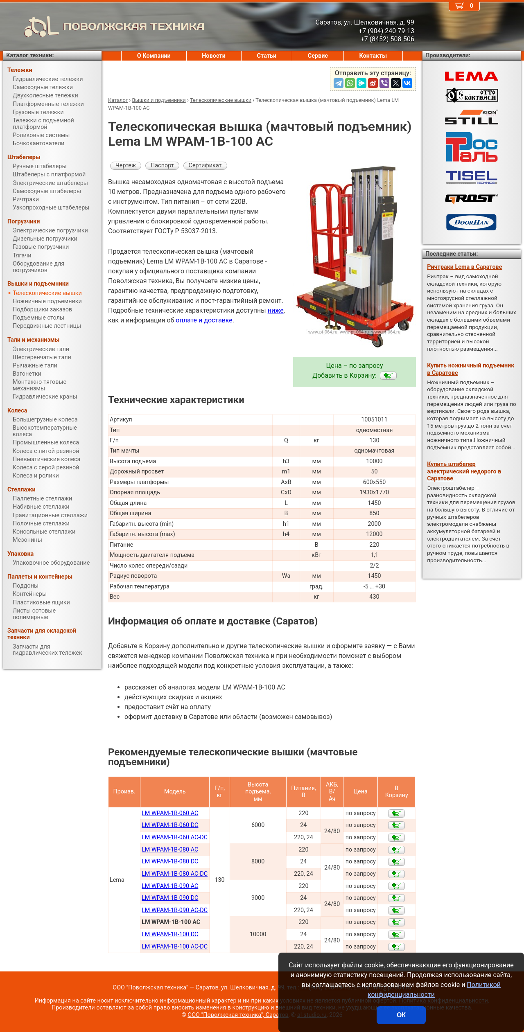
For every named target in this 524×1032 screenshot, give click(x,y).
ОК (401, 1015)
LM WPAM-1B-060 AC (170, 813)
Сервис (318, 55)
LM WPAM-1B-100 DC (170, 934)
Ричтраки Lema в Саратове (464, 267)
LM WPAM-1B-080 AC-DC (175, 873)
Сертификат (205, 165)
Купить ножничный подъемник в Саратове (470, 369)
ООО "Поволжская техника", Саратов (237, 1015)
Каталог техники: (30, 55)
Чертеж (125, 165)
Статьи (266, 55)
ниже (276, 310)
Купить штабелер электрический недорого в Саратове (464, 471)
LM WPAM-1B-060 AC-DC (175, 837)
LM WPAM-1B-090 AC (170, 886)
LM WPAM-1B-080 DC (170, 861)
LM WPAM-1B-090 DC (170, 898)
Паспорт (162, 165)
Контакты (373, 55)
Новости (214, 55)
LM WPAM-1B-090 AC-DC (175, 910)
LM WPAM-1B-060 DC (170, 825)
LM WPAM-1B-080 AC (170, 849)
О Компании (154, 55)
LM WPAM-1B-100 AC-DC (175, 946)
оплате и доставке (204, 320)
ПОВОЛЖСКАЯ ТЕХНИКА (104, 26)
